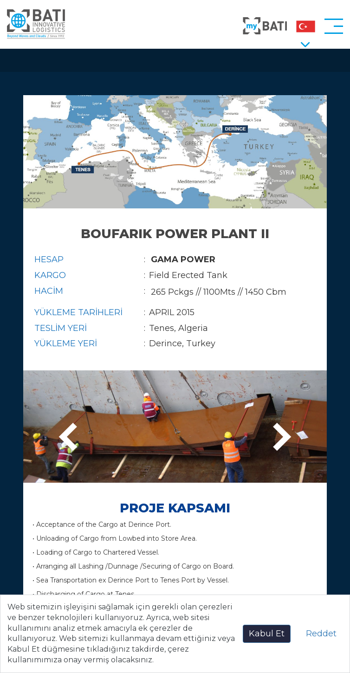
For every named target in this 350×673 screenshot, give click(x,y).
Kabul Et (267, 633)
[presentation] (71, 437)
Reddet (321, 633)
